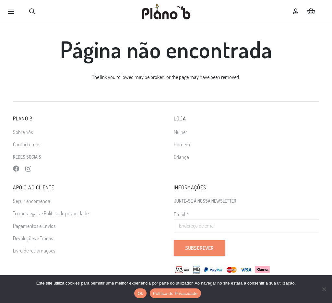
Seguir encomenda (31, 201)
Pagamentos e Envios (34, 226)
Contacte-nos (26, 144)
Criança (181, 157)
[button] (11, 11)
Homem (182, 144)
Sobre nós (23, 132)
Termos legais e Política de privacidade (51, 213)
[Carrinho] (311, 11)
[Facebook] (16, 168)
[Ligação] (295, 11)
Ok (140, 293)
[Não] (324, 289)
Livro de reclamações (34, 250)
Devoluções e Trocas (33, 238)
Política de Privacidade (175, 293)
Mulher (180, 132)
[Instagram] (28, 168)
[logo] (166, 11)
